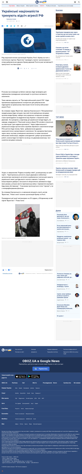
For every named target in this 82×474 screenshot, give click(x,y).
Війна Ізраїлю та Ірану (32, 5)
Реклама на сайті (19, 352)
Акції (32, 403)
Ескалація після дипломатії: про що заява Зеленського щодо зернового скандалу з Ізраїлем (63, 216)
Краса (26, 424)
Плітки (21, 424)
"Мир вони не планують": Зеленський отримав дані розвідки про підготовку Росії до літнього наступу (68, 141)
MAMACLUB (29, 418)
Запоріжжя (26, 388)
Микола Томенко (61, 311)
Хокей (28, 393)
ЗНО (39, 398)
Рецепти (17, 408)
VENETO (42, 5)
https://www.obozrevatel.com (55, 431)
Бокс (32, 393)
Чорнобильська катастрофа (65, 5)
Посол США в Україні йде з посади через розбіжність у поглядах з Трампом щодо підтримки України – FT (68, 156)
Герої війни (12, 5)
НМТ (43, 398)
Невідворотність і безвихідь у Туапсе (63, 285)
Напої (22, 408)
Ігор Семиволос (60, 220)
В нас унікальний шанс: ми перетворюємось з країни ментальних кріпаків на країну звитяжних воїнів (64, 227)
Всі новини (77, 383)
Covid (34, 418)
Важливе (59, 10)
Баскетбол (23, 393)
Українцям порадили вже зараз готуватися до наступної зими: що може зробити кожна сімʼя (67, 34)
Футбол (17, 393)
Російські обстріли (51, 5)
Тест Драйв (18, 403)
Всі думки (60, 316)
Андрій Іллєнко (60, 300)
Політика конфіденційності (70, 349)
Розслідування (47, 383)
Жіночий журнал (37, 424)
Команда (33, 349)
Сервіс (36, 403)
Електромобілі (25, 403)
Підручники (21, 398)
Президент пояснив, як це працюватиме (66, 174)
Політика (15, 383)
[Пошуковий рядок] (78, 2)
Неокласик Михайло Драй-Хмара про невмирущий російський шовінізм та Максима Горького (64, 306)
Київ (16, 388)
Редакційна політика (7, 273)
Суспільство (67, 383)
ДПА (35, 398)
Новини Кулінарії (29, 408)
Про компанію (18, 349)
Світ (23, 383)
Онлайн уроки (29, 398)
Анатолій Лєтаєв (61, 279)
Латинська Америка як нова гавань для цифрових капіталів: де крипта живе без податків (65, 275)
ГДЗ (16, 398)
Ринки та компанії (19, 413)
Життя (35, 383)
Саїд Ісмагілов (60, 231)
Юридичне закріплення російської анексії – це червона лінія (64, 238)
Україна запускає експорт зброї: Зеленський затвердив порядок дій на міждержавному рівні (68, 170)
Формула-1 (38, 393)
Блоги (55, 383)
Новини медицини (20, 418)
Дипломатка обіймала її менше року (65, 161)
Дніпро (32, 388)
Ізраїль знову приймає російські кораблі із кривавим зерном (64, 295)
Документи (34, 352)
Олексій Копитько (61, 289)
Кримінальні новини (11, 19)
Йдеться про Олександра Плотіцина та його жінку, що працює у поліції (63, 75)
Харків (20, 388)
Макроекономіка (30, 413)
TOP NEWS (60, 117)
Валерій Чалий (60, 242)
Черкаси (37, 388)
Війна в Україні (20, 5)
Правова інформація (52, 349)
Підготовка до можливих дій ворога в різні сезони (67, 146)
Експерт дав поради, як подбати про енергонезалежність (65, 39)
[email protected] (21, 462)
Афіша (16, 424)
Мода (30, 424)
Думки (58, 211)
